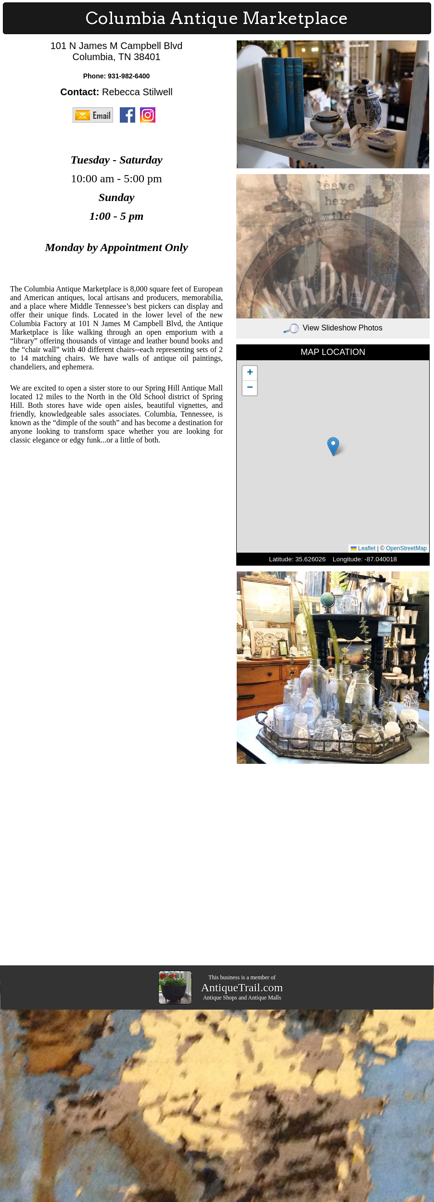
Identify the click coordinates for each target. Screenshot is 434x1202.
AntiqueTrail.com (242, 987)
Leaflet (363, 548)
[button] (333, 446)
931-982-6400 (129, 76)
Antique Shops (220, 997)
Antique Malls (264, 997)
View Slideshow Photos (333, 328)
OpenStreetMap (406, 548)
